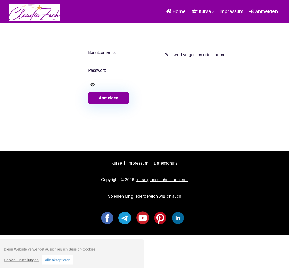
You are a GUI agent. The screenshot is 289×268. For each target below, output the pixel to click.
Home (176, 11)
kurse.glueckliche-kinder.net (162, 179)
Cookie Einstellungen (21, 262)
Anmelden (263, 11)
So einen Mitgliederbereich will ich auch (144, 196)
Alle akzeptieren (57, 262)
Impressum (231, 11)
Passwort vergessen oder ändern (194, 54)
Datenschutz (166, 163)
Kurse (201, 11)
